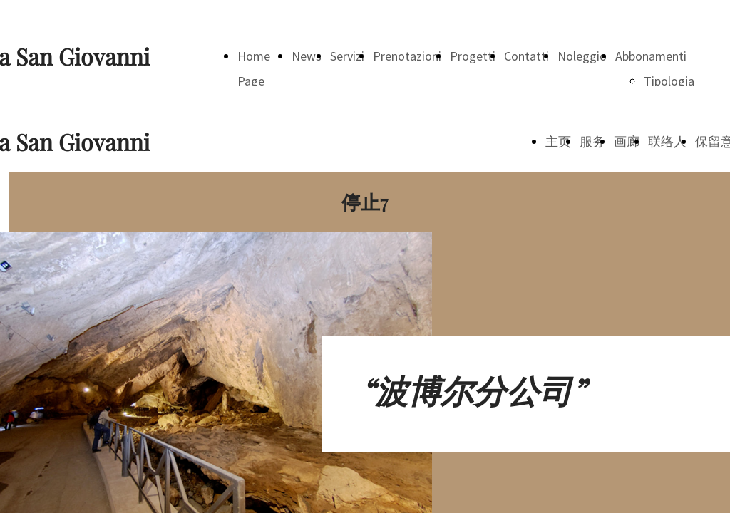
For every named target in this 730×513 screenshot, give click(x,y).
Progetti (472, 56)
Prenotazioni (407, 56)
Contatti (526, 56)
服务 (592, 141)
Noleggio (582, 56)
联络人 (667, 141)
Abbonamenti (651, 56)
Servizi (347, 56)
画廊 (626, 141)
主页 (558, 141)
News (307, 56)
